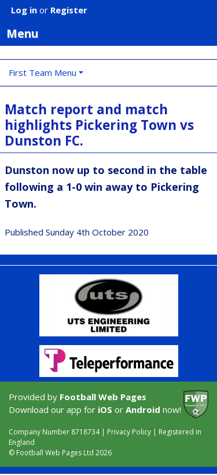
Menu (111, 33)
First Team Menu (42, 72)
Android (143, 409)
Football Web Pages (103, 397)
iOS (105, 409)
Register (68, 10)
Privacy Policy (129, 432)
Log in (24, 10)
